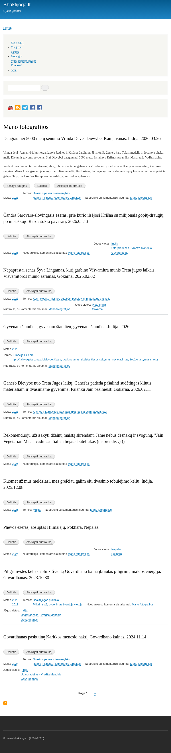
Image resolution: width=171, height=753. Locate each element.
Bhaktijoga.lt (17, 4)
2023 (15, 600)
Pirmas (7, 27)
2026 (15, 197)
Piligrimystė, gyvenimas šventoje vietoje (57, 604)
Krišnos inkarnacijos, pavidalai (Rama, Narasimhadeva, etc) (70, 411)
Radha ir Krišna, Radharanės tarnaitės (57, 197)
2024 (15, 553)
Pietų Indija (99, 304)
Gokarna (97, 309)
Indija (114, 243)
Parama (15, 51)
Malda (37, 509)
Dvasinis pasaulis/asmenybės (51, 193)
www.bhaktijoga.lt (17, 738)
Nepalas (116, 549)
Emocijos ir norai (24, 355)
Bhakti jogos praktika (46, 600)
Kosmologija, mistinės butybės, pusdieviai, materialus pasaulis (71, 298)
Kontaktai (16, 65)
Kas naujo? (17, 42)
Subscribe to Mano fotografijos (5, 703)
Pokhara (116, 553)
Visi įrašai (16, 47)
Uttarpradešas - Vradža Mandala (131, 248)
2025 (15, 463)
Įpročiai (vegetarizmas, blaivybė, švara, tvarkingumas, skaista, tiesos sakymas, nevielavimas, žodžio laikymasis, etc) (86, 359)
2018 (15, 604)
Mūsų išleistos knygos (23, 60)
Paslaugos (16, 56)
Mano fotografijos (141, 197)
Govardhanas (119, 252)
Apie (13, 70)
